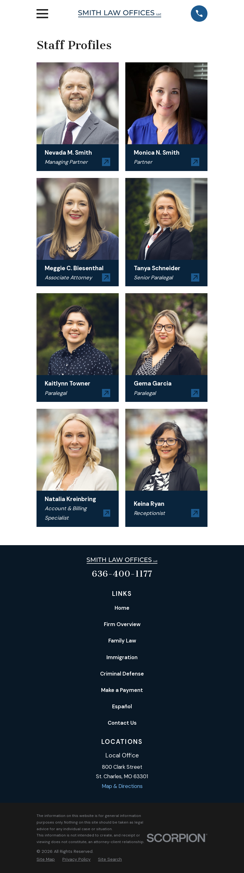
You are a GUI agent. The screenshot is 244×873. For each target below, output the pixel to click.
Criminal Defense (122, 673)
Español (122, 706)
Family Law (122, 640)
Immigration (122, 657)
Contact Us (122, 722)
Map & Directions (122, 786)
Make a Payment (122, 690)
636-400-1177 (122, 574)
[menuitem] (46, 859)
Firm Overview (122, 624)
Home (122, 607)
